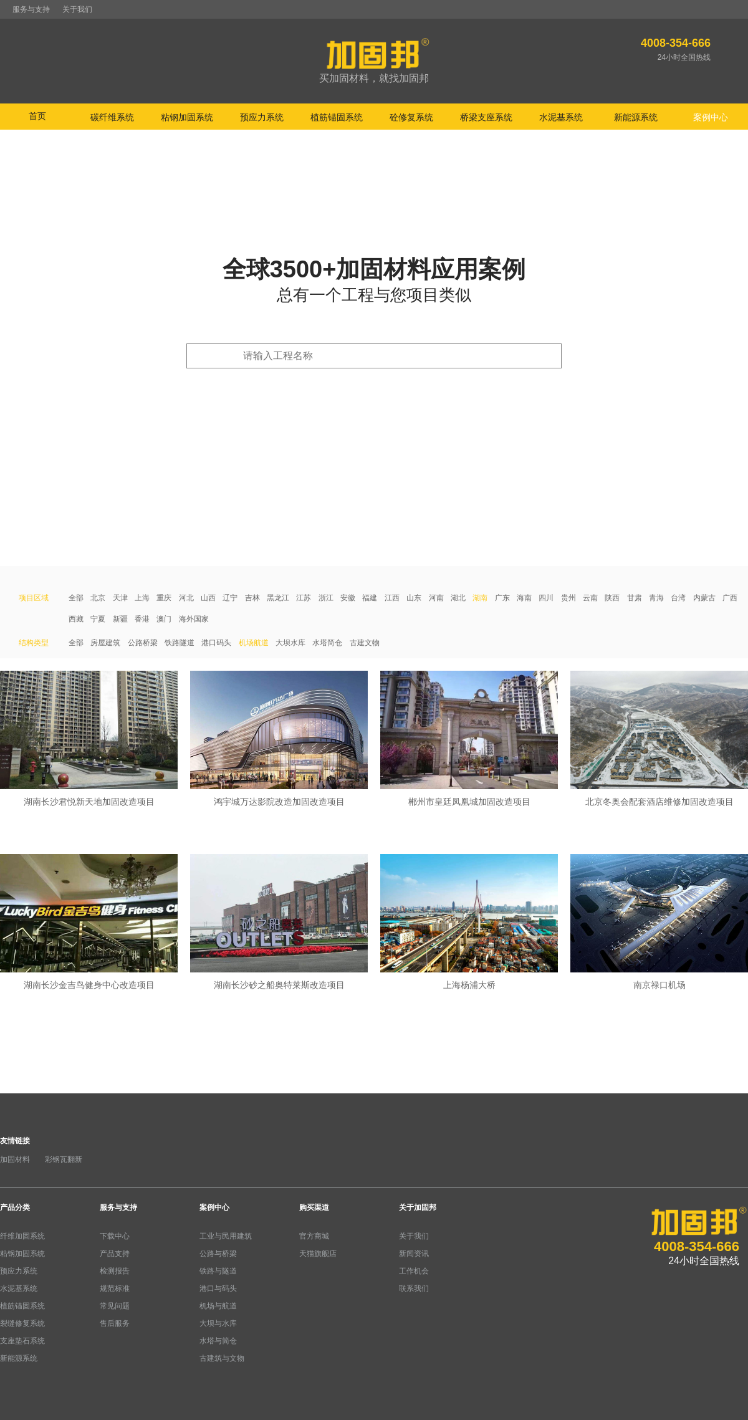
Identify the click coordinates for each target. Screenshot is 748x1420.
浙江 (326, 597)
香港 (142, 619)
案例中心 (214, 1207)
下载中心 (115, 1236)
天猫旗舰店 (318, 1253)
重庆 (163, 597)
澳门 (163, 619)
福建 (369, 597)
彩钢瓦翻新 (63, 1159)
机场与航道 (218, 1306)
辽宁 (230, 597)
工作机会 (414, 1271)
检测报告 (115, 1271)
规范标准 (115, 1288)
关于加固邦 (417, 1207)
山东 (413, 597)
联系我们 (414, 1288)
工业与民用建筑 (225, 1236)
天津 (120, 597)
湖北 (458, 597)
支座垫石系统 (22, 1340)
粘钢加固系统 (22, 1253)
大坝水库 (290, 642)
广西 (729, 597)
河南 (436, 597)
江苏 (303, 597)
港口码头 (216, 642)
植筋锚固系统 (22, 1306)
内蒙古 (704, 597)
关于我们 (77, 9)
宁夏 (97, 619)
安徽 (347, 597)
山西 (208, 597)
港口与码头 (218, 1288)
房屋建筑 (105, 642)
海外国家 (194, 619)
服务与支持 (31, 9)
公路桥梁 (143, 642)
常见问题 (115, 1306)
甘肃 (634, 597)
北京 (97, 597)
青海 (656, 597)
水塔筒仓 (327, 642)
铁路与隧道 (218, 1271)
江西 (392, 597)
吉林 (252, 597)
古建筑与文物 (221, 1358)
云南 (590, 597)
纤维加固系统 (22, 1236)
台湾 (678, 597)
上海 (142, 597)
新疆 (120, 619)
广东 (502, 597)
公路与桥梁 (218, 1253)
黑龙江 (278, 597)
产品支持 (115, 1253)
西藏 (76, 619)
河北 (186, 597)
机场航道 (254, 642)
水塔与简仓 (218, 1340)
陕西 (612, 597)
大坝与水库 (218, 1323)
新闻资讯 (414, 1253)
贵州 (568, 597)
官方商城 (314, 1236)
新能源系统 (18, 1358)
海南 (524, 597)
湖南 (479, 597)
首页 (37, 116)
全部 (76, 597)
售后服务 (115, 1323)
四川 (546, 597)
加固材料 (15, 1159)
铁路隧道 (179, 642)
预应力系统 (18, 1271)
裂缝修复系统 (22, 1323)
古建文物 (365, 642)
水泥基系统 (18, 1288)
